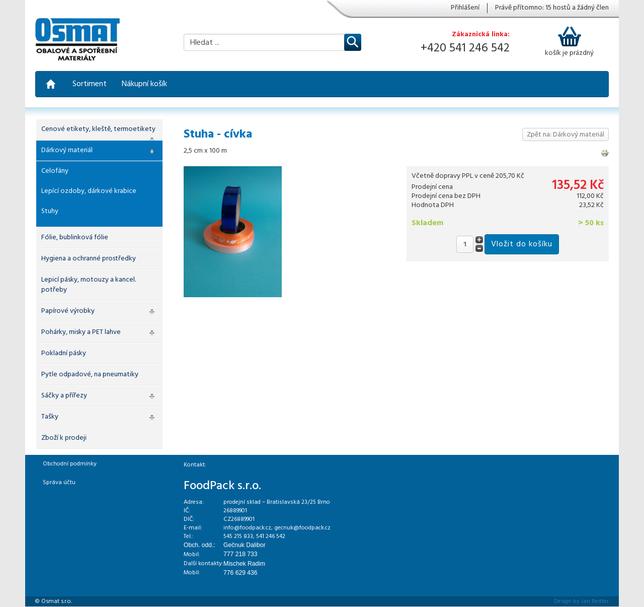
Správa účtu (59, 483)
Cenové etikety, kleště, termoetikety (98, 129)
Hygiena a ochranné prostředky (88, 258)
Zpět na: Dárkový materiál (565, 135)
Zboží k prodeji (64, 438)
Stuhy (49, 211)
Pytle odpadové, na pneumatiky (89, 374)
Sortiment (89, 84)
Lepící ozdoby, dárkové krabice (88, 191)
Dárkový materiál (67, 150)
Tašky (49, 417)
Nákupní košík (144, 84)
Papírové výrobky (68, 311)
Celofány (54, 171)
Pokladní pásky (63, 353)
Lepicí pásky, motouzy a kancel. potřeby (88, 285)
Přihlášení (465, 8)
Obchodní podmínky (70, 464)
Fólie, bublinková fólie (74, 237)
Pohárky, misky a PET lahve (81, 332)
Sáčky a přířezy (64, 395)
